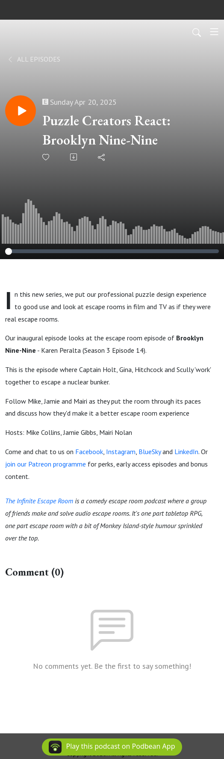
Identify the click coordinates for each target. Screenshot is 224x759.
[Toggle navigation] (214, 32)
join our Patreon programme (45, 464)
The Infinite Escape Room (39, 500)
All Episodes (33, 59)
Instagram (121, 451)
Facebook (89, 451)
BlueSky (150, 451)
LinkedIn (186, 451)
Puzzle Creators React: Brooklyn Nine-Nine (106, 130)
